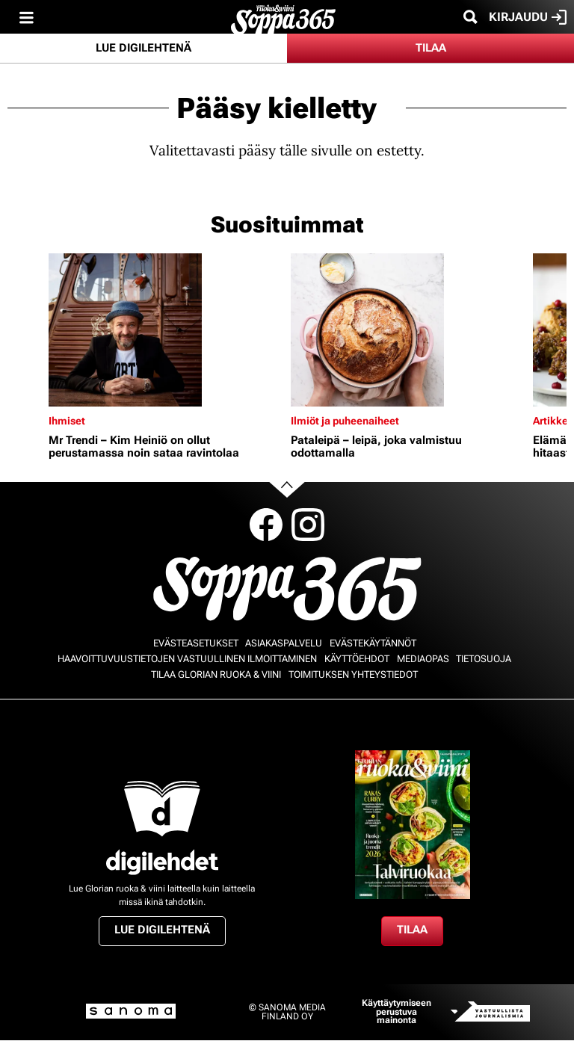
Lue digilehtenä (143, 48)
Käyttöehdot (356, 658)
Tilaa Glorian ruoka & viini (216, 674)
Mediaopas (423, 658)
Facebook (266, 524)
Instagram (307, 524)
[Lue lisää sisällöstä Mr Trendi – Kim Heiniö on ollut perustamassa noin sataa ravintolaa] (166, 330)
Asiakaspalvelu (283, 643)
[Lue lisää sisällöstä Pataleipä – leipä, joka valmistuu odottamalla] (408, 330)
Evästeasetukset (195, 643)
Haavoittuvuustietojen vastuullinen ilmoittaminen (187, 658)
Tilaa (431, 48)
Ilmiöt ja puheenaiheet (345, 421)
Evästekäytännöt (373, 643)
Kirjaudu (528, 17)
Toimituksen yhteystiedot (353, 674)
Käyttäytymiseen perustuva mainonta (396, 1011)
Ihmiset (67, 421)
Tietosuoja (483, 658)
